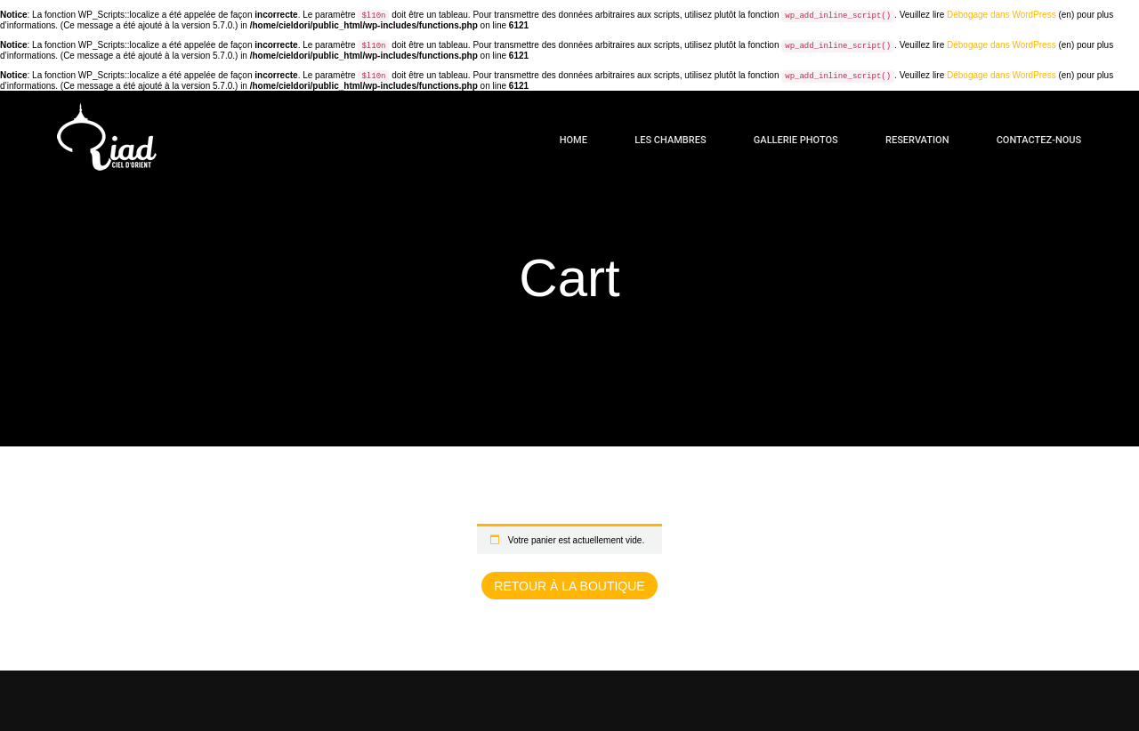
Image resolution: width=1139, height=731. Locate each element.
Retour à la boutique (569, 586)
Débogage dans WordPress (1001, 15)
